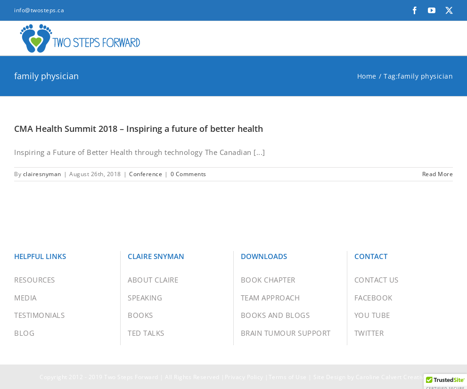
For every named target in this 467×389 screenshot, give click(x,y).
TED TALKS (146, 338)
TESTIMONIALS (39, 320)
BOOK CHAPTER (268, 285)
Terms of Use (288, 383)
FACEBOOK (373, 303)
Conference (145, 180)
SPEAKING (145, 303)
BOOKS (140, 320)
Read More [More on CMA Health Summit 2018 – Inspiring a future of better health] (437, 180)
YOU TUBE (372, 320)
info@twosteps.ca (39, 10)
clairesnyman (42, 180)
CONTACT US (376, 285)
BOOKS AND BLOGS (275, 320)
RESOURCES (34, 285)
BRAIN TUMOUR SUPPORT (286, 338)
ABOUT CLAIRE (153, 285)
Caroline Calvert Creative (392, 383)
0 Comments (188, 180)
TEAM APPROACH (270, 303)
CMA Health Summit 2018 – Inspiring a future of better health (138, 134)
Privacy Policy (244, 383)
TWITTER (369, 338)
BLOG (24, 338)
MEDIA (25, 303)
